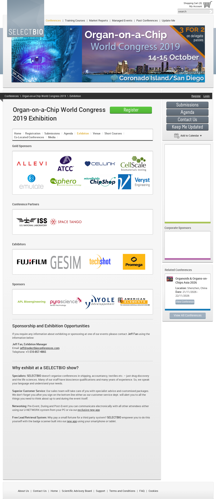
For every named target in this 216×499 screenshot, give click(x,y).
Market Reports (98, 20)
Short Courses (113, 133)
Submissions (52, 133)
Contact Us (40, 491)
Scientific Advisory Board (77, 491)
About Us (23, 491)
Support (100, 491)
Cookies (153, 491)
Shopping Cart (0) (193, 3)
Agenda (68, 133)
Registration (32, 133)
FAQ (142, 491)
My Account (195, 6)
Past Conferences (147, 20)
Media (51, 137)
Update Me (168, 20)
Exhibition (75, 96)
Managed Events (122, 20)
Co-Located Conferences (29, 137)
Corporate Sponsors (178, 228)
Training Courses (75, 20)
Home (17, 133)
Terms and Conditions (122, 491)
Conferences (53, 20)
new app (72, 421)
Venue (96, 133)
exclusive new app (89, 410)
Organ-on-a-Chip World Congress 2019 (44, 96)
